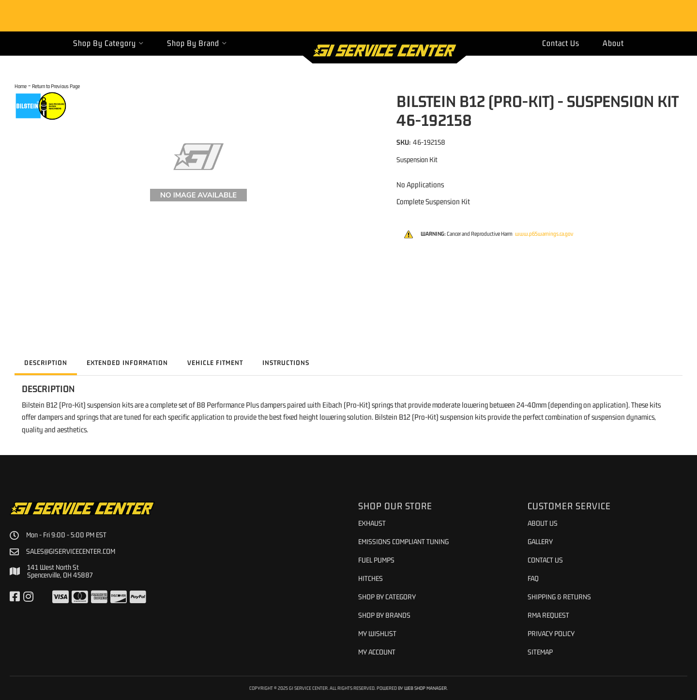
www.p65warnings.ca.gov (544, 233)
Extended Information (127, 362)
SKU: (403, 142)
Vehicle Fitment (215, 362)
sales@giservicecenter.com (70, 551)
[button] (108, 43)
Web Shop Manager (425, 688)
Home (21, 86)
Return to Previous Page (56, 86)
